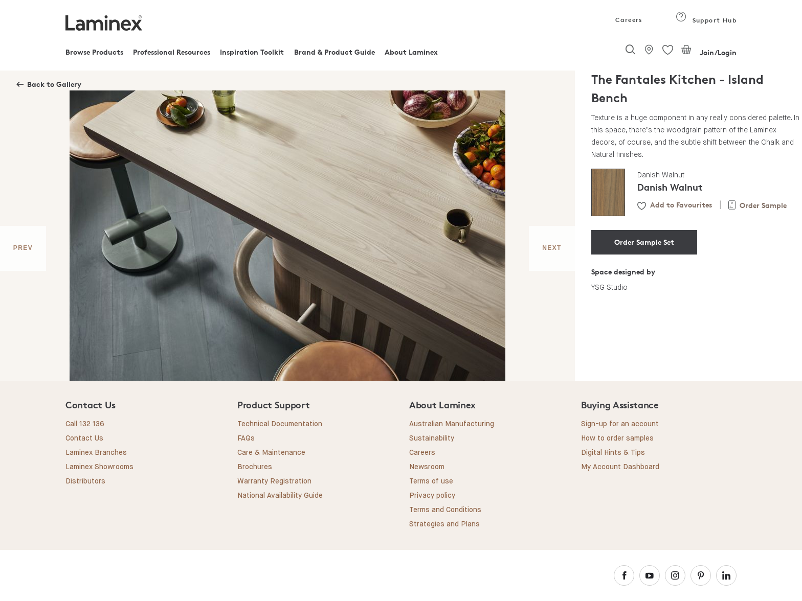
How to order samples (617, 438)
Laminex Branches (96, 452)
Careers (628, 20)
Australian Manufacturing (451, 424)
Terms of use (431, 481)
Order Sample (763, 205)
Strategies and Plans (444, 524)
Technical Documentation (279, 424)
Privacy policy (432, 495)
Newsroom (426, 467)
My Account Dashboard (620, 467)
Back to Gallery (54, 84)
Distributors (85, 481)
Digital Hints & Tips (613, 452)
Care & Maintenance (271, 452)
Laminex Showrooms (99, 467)
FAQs (246, 438)
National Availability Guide (280, 495)
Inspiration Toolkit (252, 52)
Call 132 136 (84, 424)
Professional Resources (171, 52)
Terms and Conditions (445, 510)
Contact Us (84, 438)
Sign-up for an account (620, 424)
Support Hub (706, 20)
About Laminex (411, 52)
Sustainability (431, 438)
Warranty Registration (274, 481)
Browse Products (94, 52)
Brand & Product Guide (334, 52)
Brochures (254, 467)
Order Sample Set (644, 242)
